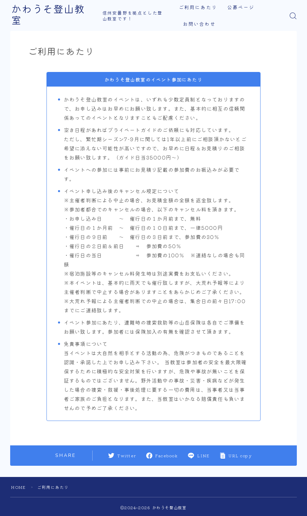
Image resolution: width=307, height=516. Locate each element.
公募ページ (241, 7)
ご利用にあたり (198, 7)
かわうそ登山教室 (53, 15)
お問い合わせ (199, 24)
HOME (18, 487)
